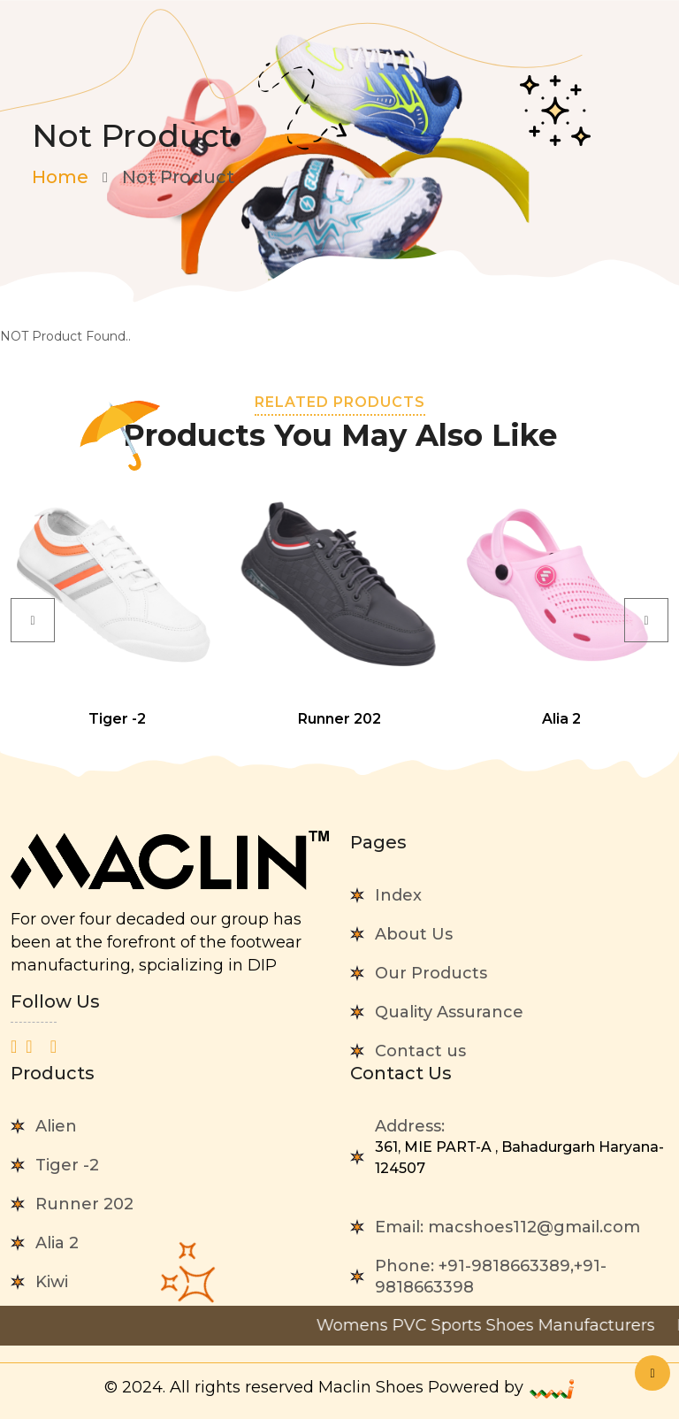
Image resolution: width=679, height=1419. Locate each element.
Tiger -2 (67, 1165)
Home (60, 177)
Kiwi (51, 1282)
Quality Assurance (449, 1012)
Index (398, 895)
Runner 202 (84, 1204)
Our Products (431, 973)
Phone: (491, 1276)
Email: (507, 1227)
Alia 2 (57, 1243)
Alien (56, 1126)
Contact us (420, 1051)
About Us (414, 934)
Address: (521, 1147)
